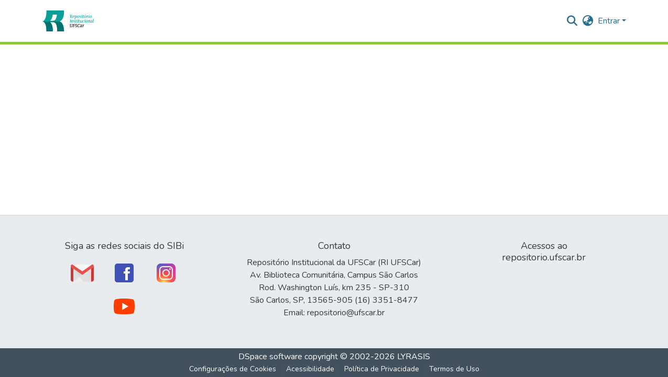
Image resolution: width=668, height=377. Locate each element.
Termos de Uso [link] (454, 369)
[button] (68, 20)
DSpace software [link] (270, 356)
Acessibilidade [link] (310, 369)
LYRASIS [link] (413, 356)
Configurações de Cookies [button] (232, 369)
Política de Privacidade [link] (381, 369)
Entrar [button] (610, 21)
